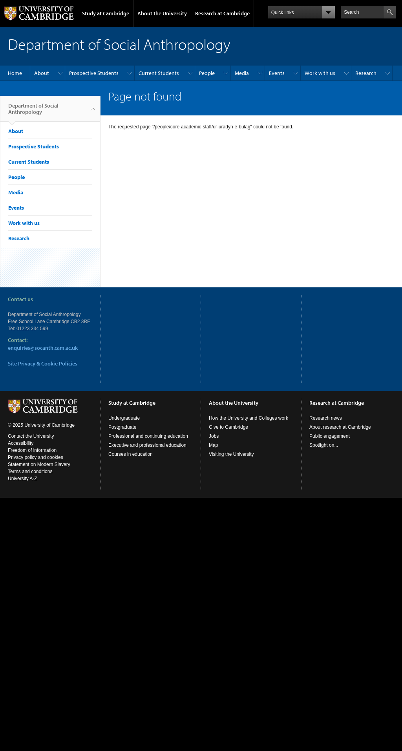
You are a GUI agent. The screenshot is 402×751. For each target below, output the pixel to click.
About (41, 73)
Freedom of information (32, 450)
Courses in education (130, 454)
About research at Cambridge (340, 427)
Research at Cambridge (222, 13)
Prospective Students (94, 73)
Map (213, 445)
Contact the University (31, 436)
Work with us (320, 73)
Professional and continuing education (148, 436)
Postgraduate (122, 427)
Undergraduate (124, 418)
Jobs (214, 436)
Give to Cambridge (228, 427)
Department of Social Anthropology (33, 112)
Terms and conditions (30, 471)
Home (15, 73)
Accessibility (20, 443)
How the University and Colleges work (248, 418)
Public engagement (329, 436)
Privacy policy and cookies (35, 457)
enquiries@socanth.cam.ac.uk (43, 347)
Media (242, 73)
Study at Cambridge (105, 13)
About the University (162, 13)
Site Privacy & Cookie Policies (42, 363)
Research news (325, 418)
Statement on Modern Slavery (39, 464)
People (207, 73)
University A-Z (22, 478)
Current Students (159, 73)
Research (365, 73)
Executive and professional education (147, 445)
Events (277, 73)
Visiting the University (231, 454)
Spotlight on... (323, 445)
